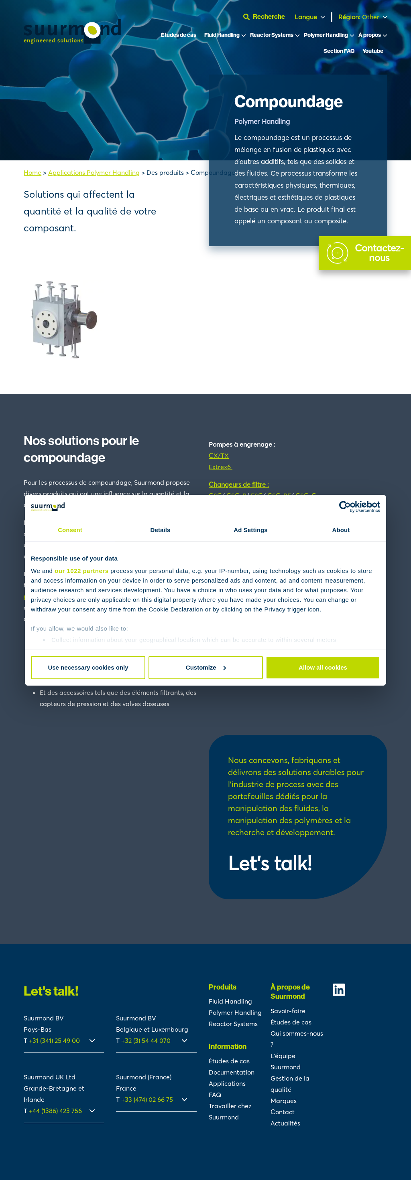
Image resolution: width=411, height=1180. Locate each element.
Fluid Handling (222, 35)
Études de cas (178, 35)
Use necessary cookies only (88, 667)
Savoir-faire (288, 1011)
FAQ (215, 1095)
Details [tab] (161, 529)
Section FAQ (339, 51)
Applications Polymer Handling (94, 172)
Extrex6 (220, 467)
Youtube (372, 51)
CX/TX (219, 455)
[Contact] (365, 253)
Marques (284, 1101)
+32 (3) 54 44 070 (146, 1040)
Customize (206, 667)
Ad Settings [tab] (250, 529)
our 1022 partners (81, 570)
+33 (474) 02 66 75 (147, 1099)
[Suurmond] (72, 41)
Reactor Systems (271, 35)
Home (32, 172)
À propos (369, 35)
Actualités (285, 1123)
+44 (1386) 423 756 (55, 1111)
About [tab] (341, 529)
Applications (227, 1083)
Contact (283, 1112)
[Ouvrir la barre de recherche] (267, 16)
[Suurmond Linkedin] (359, 990)
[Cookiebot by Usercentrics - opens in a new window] (345, 507)
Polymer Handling (326, 35)
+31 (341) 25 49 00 (55, 1040)
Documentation (231, 1072)
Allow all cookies (323, 667)
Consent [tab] (70, 529)
